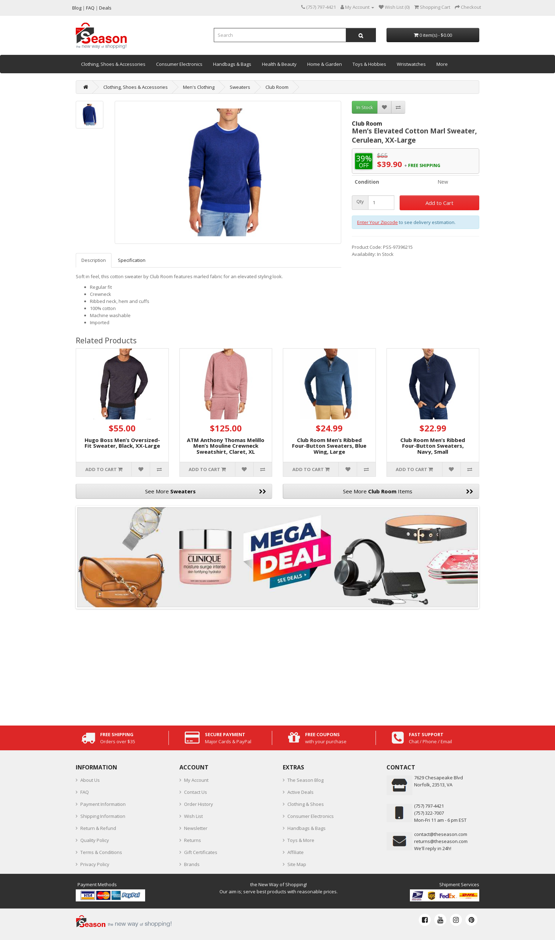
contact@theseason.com (440, 834)
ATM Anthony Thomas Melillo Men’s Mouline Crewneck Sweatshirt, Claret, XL (225, 445)
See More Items (408, 491)
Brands (192, 864)
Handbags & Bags (232, 64)
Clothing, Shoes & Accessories (113, 64)
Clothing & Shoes (305, 804)
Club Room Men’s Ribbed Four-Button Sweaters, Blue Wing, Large (329, 445)
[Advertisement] (277, 665)
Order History (198, 804)
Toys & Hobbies (369, 64)
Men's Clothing (198, 87)
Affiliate (295, 852)
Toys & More (300, 840)
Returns (192, 840)
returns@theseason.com (441, 841)
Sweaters (240, 87)
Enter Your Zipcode (377, 222)
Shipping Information (102, 816)
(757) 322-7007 (429, 813)
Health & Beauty (279, 64)
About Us (90, 780)
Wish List (193, 816)
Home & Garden (324, 64)
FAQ (84, 792)
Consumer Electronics (179, 64)
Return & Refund (98, 828)
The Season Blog (305, 780)
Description (93, 260)
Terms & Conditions (101, 852)
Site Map (296, 864)
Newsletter (195, 828)
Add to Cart (439, 202)
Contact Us (195, 792)
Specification (131, 260)
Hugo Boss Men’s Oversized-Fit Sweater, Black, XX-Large (122, 442)
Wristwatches (411, 64)
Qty (360, 201)
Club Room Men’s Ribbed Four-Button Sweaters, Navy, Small (432, 445)
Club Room (276, 87)
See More (205, 491)
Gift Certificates (200, 852)
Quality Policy (94, 840)
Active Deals (300, 792)
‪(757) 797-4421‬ (429, 806)
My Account (196, 780)
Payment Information (103, 804)
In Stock (364, 107)
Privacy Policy (94, 864)
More (442, 64)
